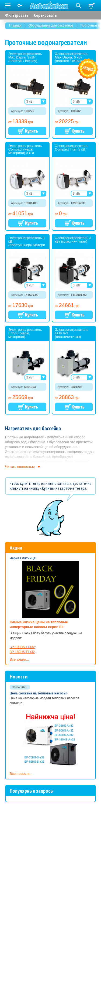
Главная (15, 25)
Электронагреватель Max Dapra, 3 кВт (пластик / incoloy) (25, 57)
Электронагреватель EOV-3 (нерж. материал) (25, 333)
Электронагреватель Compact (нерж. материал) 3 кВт (25, 149)
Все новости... (21, 774)
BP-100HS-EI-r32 (22, 647)
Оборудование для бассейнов (50, 25)
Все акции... (19, 659)
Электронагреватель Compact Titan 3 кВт (71, 147)
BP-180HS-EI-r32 (22, 652)
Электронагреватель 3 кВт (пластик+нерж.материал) (26, 243)
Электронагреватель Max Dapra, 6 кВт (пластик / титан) (71, 57)
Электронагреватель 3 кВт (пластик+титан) (73, 239)
